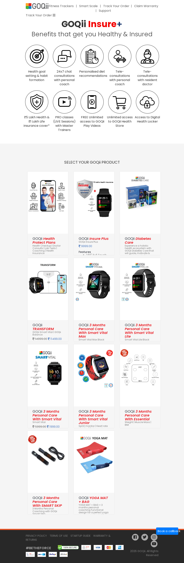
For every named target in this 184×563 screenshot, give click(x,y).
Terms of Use (59, 536)
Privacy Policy (36, 536)
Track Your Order (116, 6)
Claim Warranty (146, 6)
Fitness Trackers (61, 6)
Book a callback (168, 531)
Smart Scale (88, 6)
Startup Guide (81, 536)
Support (105, 10)
